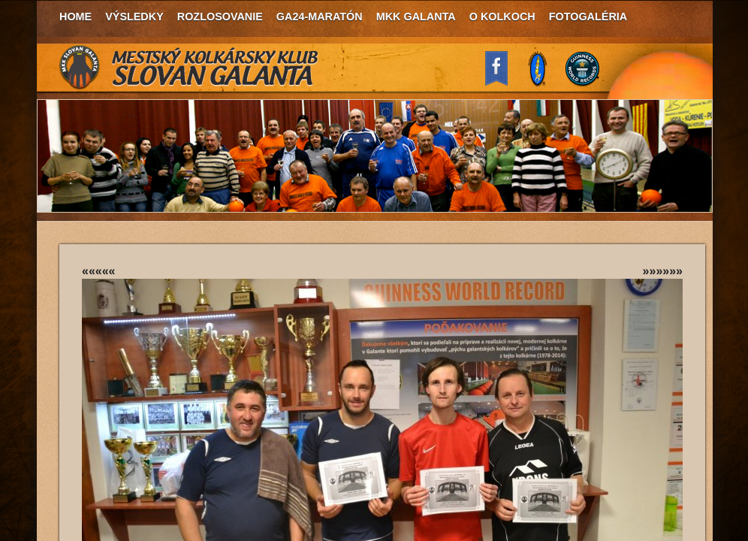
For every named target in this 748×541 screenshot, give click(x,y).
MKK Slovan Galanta (189, 68)
